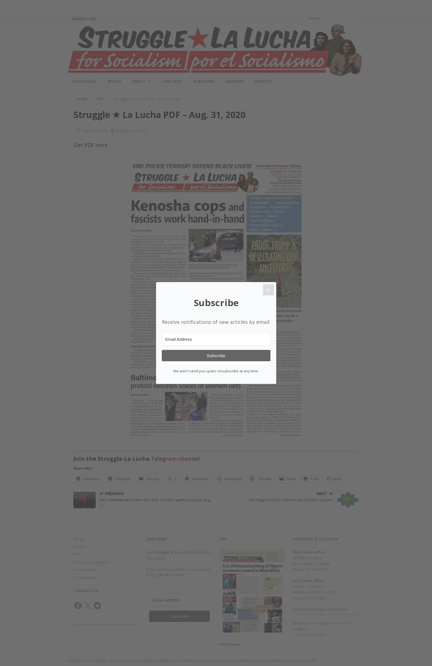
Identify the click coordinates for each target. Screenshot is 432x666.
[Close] (268, 289)
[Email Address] (216, 339)
